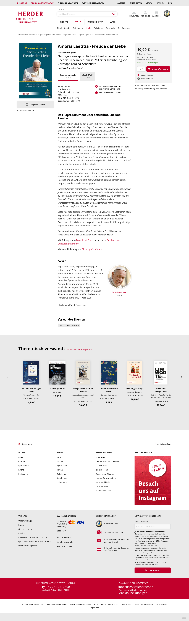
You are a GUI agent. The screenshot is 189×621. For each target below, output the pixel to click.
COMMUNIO (101, 465)
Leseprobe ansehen (37, 104)
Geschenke (110, 28)
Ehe (60, 325)
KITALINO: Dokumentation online (32, 537)
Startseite (32, 34)
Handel (160, 3)
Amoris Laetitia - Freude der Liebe (106, 34)
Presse (21, 525)
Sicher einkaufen (106, 516)
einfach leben (102, 470)
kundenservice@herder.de (135, 587)
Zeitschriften (136, 3)
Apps (113, 22)
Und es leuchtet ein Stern (109, 390)
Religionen (98, 28)
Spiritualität (78, 28)
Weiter (181, 377)
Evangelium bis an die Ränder (83, 390)
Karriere (22, 533)
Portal (64, 22)
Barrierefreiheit (161, 604)
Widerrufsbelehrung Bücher (56, 604)
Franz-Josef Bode (84, 240)
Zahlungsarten (66, 516)
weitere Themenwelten (93, 3)
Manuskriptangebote (27, 545)
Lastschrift (61, 530)
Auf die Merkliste (147, 75)
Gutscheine (64, 537)
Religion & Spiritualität (42, 3)
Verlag (149, 3)
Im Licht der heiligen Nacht (31, 390)
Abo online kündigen (133, 592)
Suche (61, 10)
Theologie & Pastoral (68, 3)
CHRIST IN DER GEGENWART (108, 461)
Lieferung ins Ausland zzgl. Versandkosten (151, 88)
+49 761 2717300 (58, 587)
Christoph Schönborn (68, 243)
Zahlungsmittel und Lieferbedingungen (150, 85)
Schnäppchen (124, 28)
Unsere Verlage (25, 521)
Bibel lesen (101, 457)
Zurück (8, 377)
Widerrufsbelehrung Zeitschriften (106, 604)
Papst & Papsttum (84, 34)
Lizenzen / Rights (25, 529)
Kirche (88, 28)
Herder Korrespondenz (106, 478)
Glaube (67, 28)
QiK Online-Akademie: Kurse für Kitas (34, 541)
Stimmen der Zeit (103, 490)
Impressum (94, 607)
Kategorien (66, 34)
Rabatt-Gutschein (64, 546)
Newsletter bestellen (148, 516)
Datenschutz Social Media (143, 604)
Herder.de (22, 3)
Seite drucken (27, 444)
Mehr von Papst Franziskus (72, 305)
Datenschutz (126, 604)
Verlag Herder (143, 452)
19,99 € (68, 76)
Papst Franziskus (69, 68)
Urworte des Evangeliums (161, 390)
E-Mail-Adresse (141, 521)
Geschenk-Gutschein (66, 542)
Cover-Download (26, 110)
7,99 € (87, 76)
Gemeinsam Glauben (105, 474)
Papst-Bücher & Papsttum (80, 349)
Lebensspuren (102, 486)
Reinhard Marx (114, 240)
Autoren (121, 3)
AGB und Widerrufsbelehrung (32, 604)
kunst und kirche (103, 482)
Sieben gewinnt (57, 388)
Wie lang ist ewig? (134, 388)
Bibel (59, 28)
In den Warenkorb (160, 69)
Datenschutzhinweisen (149, 565)
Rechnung (61, 526)
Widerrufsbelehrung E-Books (80, 604)
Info (170, 3)
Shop (78, 21)
